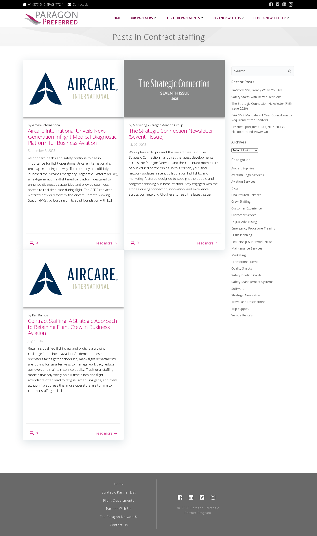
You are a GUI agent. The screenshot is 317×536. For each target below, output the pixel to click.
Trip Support (240, 309)
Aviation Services (243, 181)
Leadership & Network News (252, 242)
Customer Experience (246, 208)
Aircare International (46, 125)
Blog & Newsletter (271, 18)
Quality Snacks (241, 268)
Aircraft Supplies (242, 168)
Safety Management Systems (252, 282)
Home (116, 18)
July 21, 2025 (36, 341)
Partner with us (229, 18)
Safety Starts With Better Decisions (256, 97)
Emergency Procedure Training (253, 228)
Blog (234, 188)
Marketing (238, 255)
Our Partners (143, 18)
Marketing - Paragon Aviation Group (158, 125)
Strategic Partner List (119, 492)
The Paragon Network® (119, 517)
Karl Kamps (40, 315)
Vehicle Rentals (242, 315)
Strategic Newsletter (245, 295)
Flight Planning (241, 235)
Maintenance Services (246, 248)
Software (237, 288)
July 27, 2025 (137, 145)
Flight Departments (185, 18)
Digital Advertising (244, 222)
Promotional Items (244, 262)
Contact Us (119, 525)
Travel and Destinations (248, 302)
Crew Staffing (241, 201)
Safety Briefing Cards (246, 275)
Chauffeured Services (246, 195)
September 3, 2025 (41, 151)
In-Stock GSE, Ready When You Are (256, 90)
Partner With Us (118, 509)
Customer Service (243, 215)
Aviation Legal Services (247, 175)
